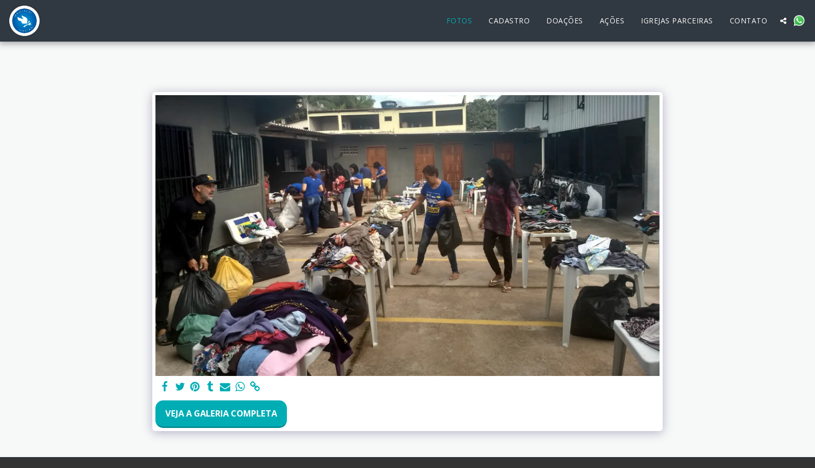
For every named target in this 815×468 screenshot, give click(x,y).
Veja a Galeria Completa (221, 413)
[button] (783, 20)
